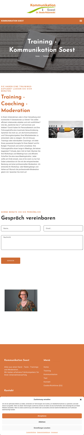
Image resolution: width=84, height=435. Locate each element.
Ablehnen (42, 422)
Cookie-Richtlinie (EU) (53, 386)
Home (37, 56)
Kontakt (47, 382)
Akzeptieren (42, 416)
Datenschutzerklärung (43, 432)
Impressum (54, 432)
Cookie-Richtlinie (31, 432)
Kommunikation (50, 375)
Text (45, 379)
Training (47, 371)
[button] (81, 399)
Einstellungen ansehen (42, 428)
